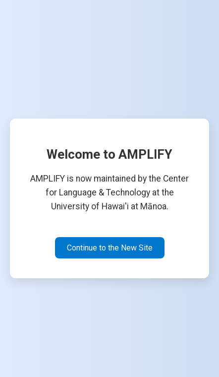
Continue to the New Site (110, 247)
